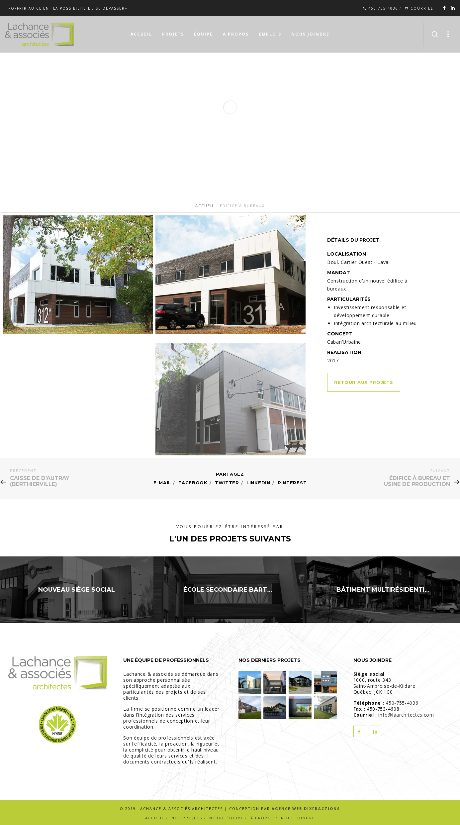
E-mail (162, 482)
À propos (262, 817)
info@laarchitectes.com (406, 715)
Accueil (154, 817)
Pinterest (292, 482)
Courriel (419, 8)
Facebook (193, 482)
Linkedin (258, 482)
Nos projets (186, 817)
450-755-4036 (380, 8)
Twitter (227, 482)
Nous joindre (298, 817)
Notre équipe (226, 817)
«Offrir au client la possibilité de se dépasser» (68, 8)
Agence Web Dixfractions (306, 808)
